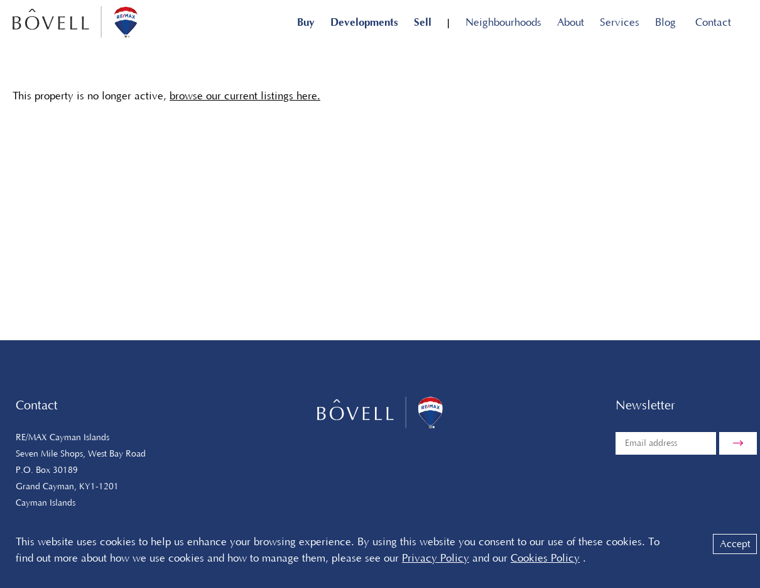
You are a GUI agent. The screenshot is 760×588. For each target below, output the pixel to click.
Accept (735, 544)
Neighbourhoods (503, 22)
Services (619, 22)
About (570, 22)
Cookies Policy (545, 558)
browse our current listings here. (245, 96)
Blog (665, 22)
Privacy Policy (435, 558)
